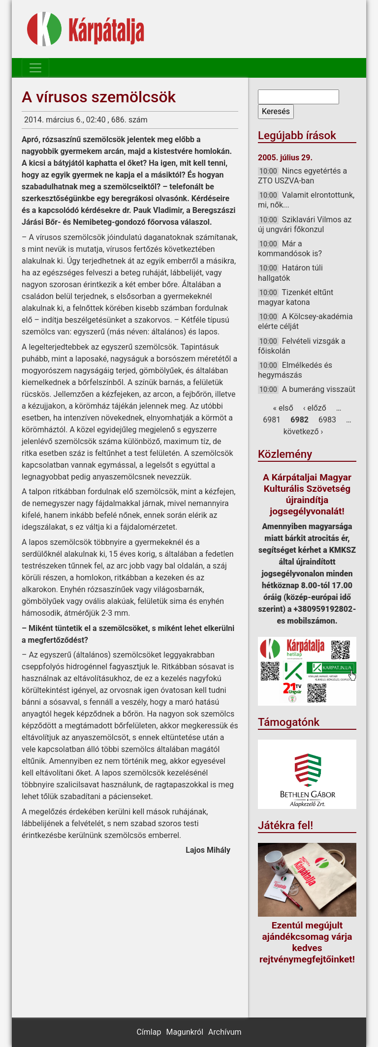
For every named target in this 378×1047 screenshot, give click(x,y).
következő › (303, 431)
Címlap (148, 1032)
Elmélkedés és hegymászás (295, 370)
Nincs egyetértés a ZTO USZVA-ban (302, 175)
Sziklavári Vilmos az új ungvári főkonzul (304, 224)
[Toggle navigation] (35, 68)
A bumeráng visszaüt (318, 389)
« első (283, 408)
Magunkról (184, 1032)
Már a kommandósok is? (290, 248)
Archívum (224, 1032)
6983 (327, 419)
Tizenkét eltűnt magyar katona (295, 297)
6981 (272, 419)
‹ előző (314, 408)
